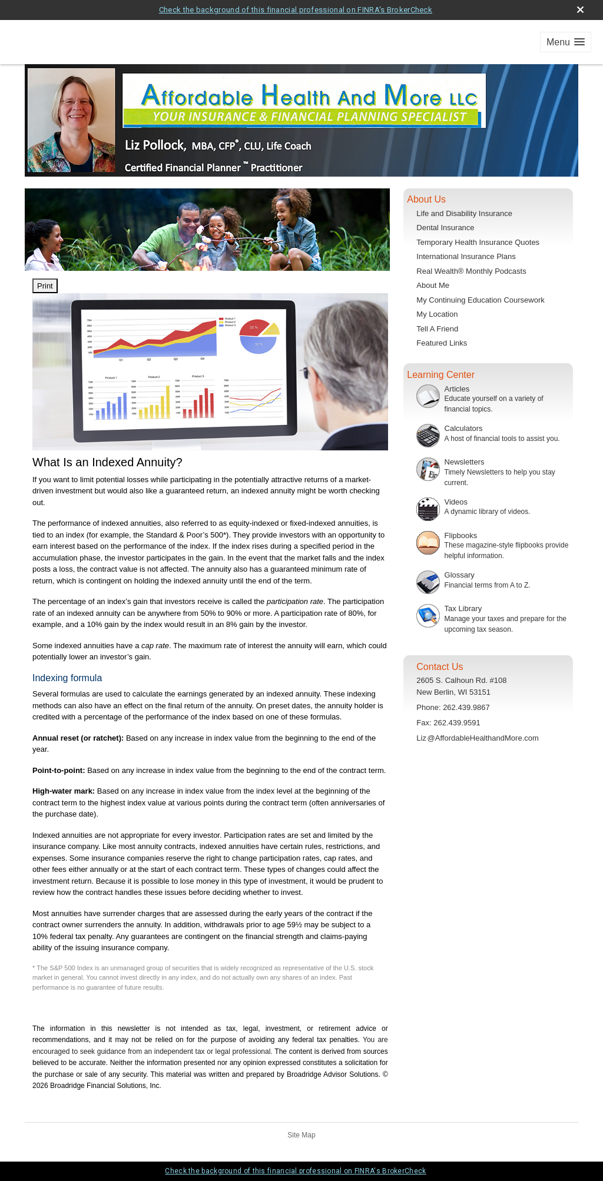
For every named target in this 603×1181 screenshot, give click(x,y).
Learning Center (441, 375)
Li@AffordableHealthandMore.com (477, 738)
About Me (432, 285)
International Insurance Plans (465, 256)
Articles (457, 388)
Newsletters (465, 461)
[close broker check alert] (580, 10)
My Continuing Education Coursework (480, 300)
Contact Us (439, 667)
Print (45, 285)
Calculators (464, 428)
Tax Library (463, 608)
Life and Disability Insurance (464, 213)
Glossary (460, 574)
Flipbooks (461, 535)
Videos (456, 501)
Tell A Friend (437, 328)
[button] (565, 42)
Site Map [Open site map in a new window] (301, 1135)
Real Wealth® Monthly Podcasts (471, 271)
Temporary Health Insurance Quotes (477, 242)
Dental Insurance (445, 227)
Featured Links (441, 343)
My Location (437, 314)
